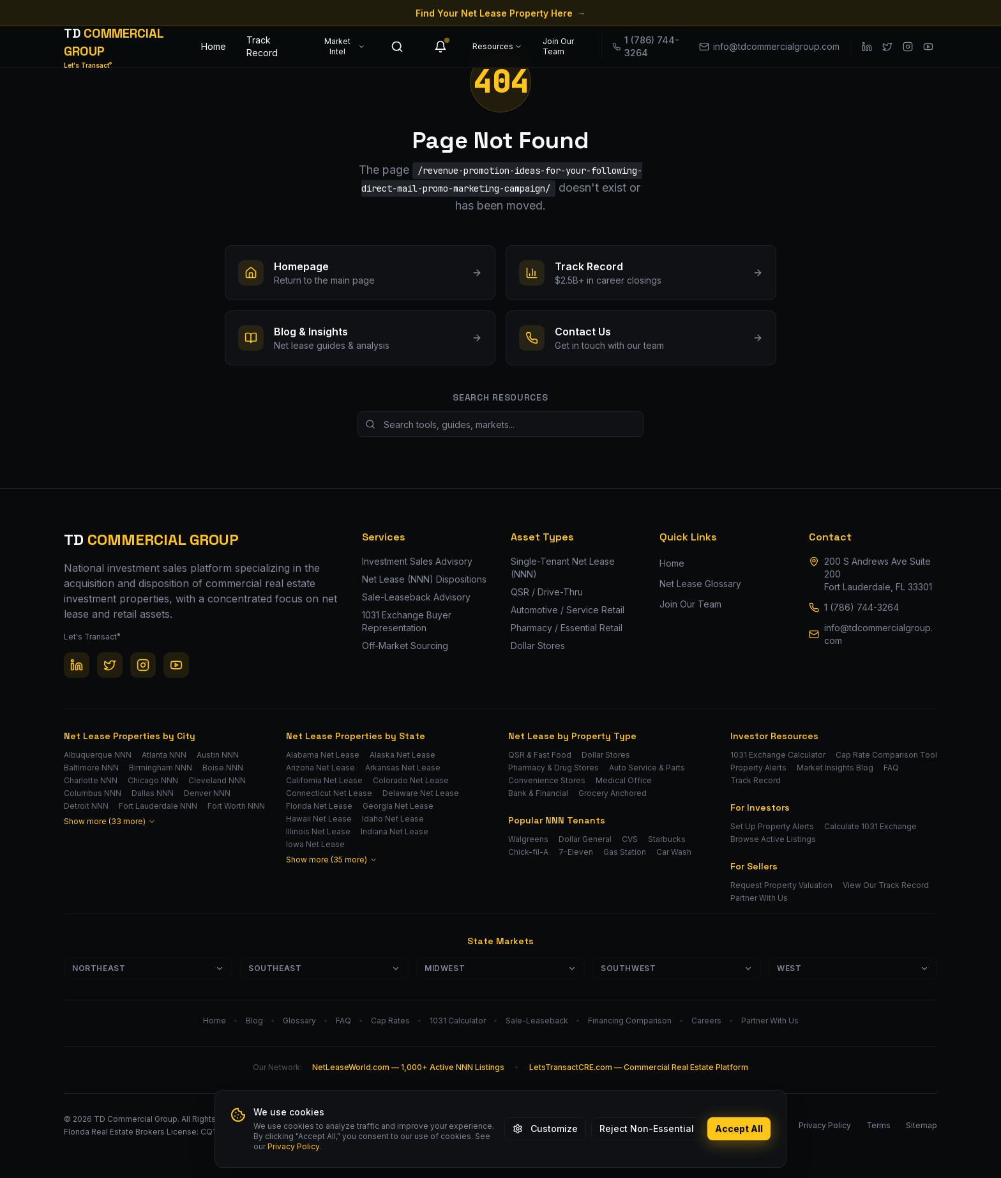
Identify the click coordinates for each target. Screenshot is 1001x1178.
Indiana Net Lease (394, 831)
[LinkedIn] (867, 47)
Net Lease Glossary (700, 583)
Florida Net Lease (319, 806)
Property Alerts (758, 767)
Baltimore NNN (91, 767)
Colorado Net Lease (411, 780)
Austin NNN (218, 755)
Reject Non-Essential (646, 1128)
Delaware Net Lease (420, 793)
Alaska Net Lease (402, 755)
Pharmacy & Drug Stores (553, 767)
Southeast (324, 968)
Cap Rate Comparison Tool (886, 755)
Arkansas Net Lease (402, 767)
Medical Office (624, 780)
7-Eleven (576, 852)
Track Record (262, 46)
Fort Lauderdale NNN (158, 806)
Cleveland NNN (217, 780)
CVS (630, 839)
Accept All (739, 1128)
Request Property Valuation (781, 885)
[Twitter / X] (887, 47)
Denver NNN (207, 793)
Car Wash (673, 852)
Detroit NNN (86, 806)
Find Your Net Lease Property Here (500, 13)
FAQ (891, 767)
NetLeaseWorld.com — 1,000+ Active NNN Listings (408, 1067)
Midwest (500, 968)
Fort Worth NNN (236, 806)
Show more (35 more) (331, 859)
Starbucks (667, 839)
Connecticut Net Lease (329, 793)
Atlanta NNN (164, 755)
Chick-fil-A (528, 852)
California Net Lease (324, 780)
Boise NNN (222, 767)
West (853, 968)
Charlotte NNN (90, 780)
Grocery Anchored (612, 793)
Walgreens (528, 839)
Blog (254, 1020)
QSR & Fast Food (539, 755)
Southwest (677, 968)
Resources (497, 46)
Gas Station (624, 852)
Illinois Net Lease (318, 831)
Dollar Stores (606, 755)
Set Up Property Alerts (772, 826)
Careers (706, 1020)
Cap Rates (390, 1020)
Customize (545, 1128)
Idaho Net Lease (393, 818)
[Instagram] (908, 47)
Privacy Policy (293, 1146)
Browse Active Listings (773, 839)
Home (213, 46)
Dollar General (585, 839)
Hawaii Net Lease (319, 818)
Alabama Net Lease (322, 755)
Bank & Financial (538, 793)
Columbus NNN (92, 793)
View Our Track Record (886, 885)
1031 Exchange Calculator (777, 755)
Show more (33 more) (110, 821)
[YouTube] (928, 47)
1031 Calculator (458, 1020)
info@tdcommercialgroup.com (878, 634)
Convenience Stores (546, 780)
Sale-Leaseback (537, 1020)
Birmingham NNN (160, 767)
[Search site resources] (501, 424)
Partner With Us (759, 898)
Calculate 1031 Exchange (870, 826)
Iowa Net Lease (315, 844)
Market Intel (344, 46)
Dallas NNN (153, 793)
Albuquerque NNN (98, 755)
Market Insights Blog (835, 767)
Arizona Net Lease (320, 767)
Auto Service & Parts (647, 767)
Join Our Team (558, 46)
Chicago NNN (153, 780)
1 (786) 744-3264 (861, 607)
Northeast (148, 968)
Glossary (299, 1020)
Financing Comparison (630, 1020)
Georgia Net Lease (398, 806)
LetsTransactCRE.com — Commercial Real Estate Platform (638, 1067)
